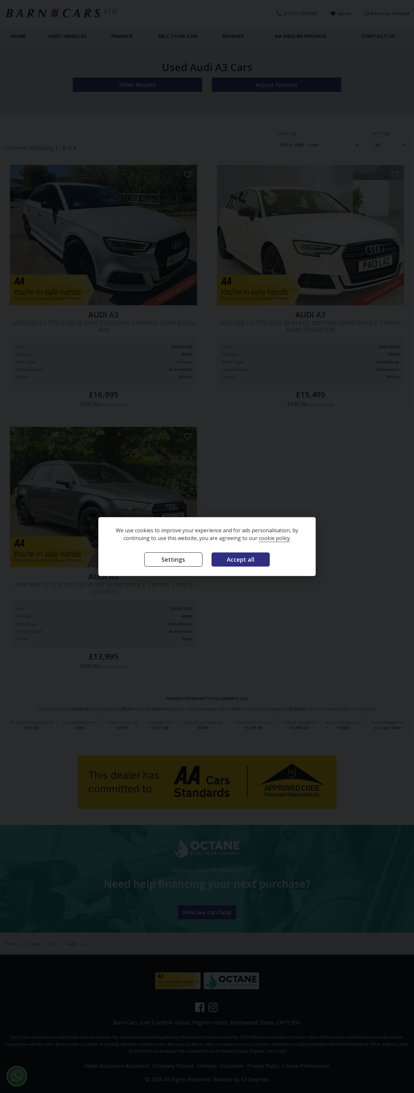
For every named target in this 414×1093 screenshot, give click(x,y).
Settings (173, 559)
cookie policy (274, 538)
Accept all (241, 559)
